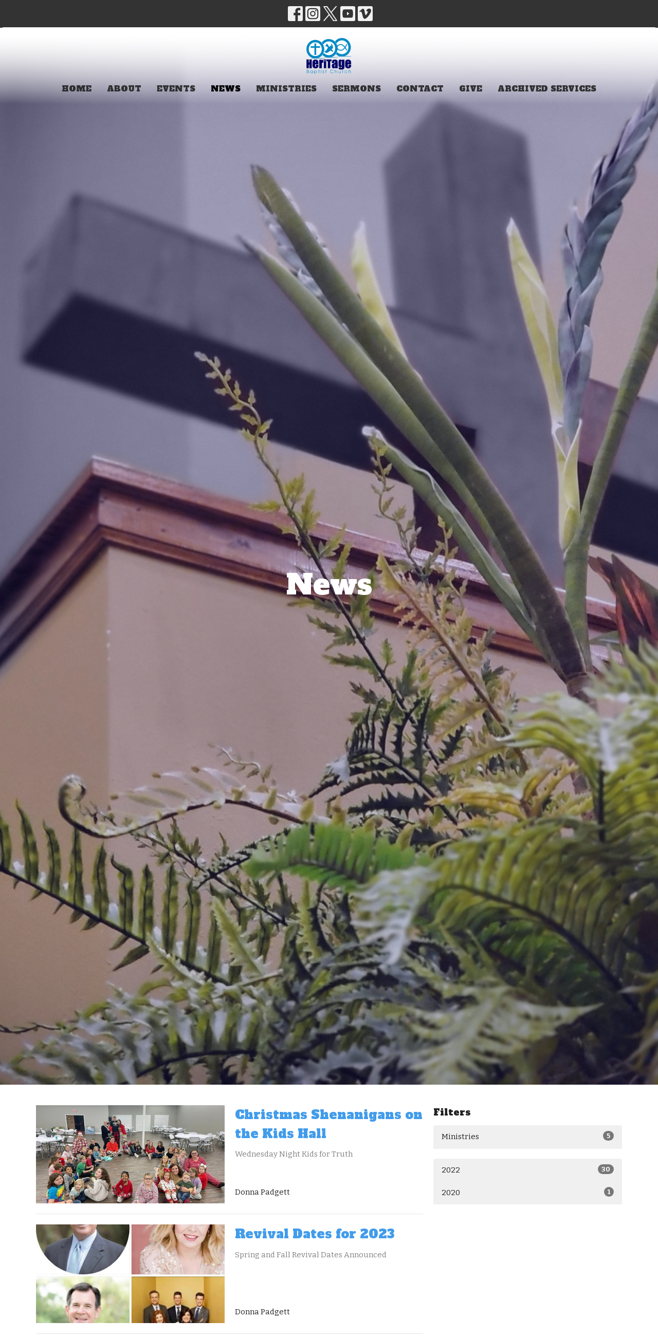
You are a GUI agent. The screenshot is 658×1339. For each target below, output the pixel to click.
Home (77, 88)
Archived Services (547, 88)
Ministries (286, 88)
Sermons (356, 88)
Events (176, 88)
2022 (528, 1169)
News (226, 88)
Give (470, 88)
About (124, 88)
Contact (420, 88)
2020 (528, 1192)
